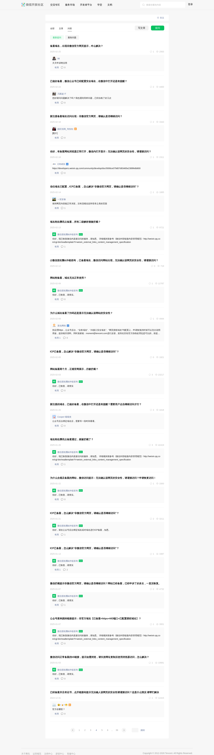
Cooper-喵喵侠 (61, 417)
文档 (109, 4)
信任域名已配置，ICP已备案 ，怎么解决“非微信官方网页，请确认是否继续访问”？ (94, 186)
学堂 (99, 4)
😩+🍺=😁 (62, 705)
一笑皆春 (59, 199)
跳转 (143, 730)
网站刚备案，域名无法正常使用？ (68, 278)
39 (117, 730)
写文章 (141, 28)
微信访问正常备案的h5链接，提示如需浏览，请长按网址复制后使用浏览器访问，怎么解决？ (99, 657)
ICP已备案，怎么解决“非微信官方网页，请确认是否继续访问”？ (84, 351)
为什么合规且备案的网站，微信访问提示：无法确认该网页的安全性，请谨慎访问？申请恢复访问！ (103, 478)
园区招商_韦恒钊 (64, 129)
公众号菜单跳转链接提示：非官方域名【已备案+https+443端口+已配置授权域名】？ (95, 618)
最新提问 (57, 37)
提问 (157, 28)
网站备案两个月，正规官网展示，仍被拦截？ (74, 369)
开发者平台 (86, 4)
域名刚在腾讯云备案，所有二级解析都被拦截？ (75, 222)
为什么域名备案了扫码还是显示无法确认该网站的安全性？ (81, 313)
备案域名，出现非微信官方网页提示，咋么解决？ (76, 46)
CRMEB (60, 164)
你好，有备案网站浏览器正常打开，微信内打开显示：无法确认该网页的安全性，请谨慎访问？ (100, 151)
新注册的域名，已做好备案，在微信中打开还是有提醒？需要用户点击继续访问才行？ (96, 404)
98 (56, 58)
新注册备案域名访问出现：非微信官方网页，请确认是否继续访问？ (86, 116)
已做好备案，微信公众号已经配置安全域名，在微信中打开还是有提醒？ (88, 81)
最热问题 (72, 37)
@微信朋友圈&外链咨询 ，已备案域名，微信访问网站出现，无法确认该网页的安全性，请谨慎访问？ (104, 260)
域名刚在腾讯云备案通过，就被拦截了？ (71, 439)
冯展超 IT (59, 93)
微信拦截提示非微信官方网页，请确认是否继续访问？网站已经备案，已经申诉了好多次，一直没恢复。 (105, 583)
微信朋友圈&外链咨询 (67, 234)
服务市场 (70, 4)
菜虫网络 (61, 325)
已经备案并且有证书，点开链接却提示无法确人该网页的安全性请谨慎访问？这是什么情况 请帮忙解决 (104, 692)
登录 (190, 4)
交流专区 (55, 4)
